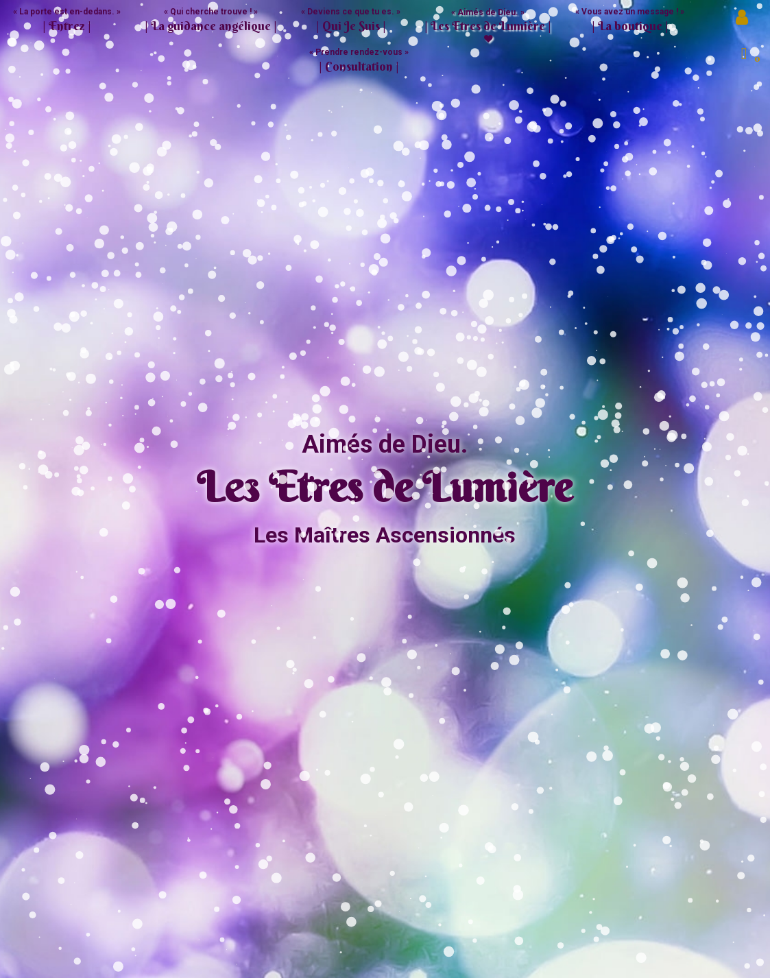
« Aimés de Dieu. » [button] (488, 21)
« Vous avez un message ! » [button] (629, 20)
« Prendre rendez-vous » (359, 60)
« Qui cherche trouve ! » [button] (210, 20)
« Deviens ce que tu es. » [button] (350, 20)
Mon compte (744, 20)
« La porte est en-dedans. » (67, 20)
